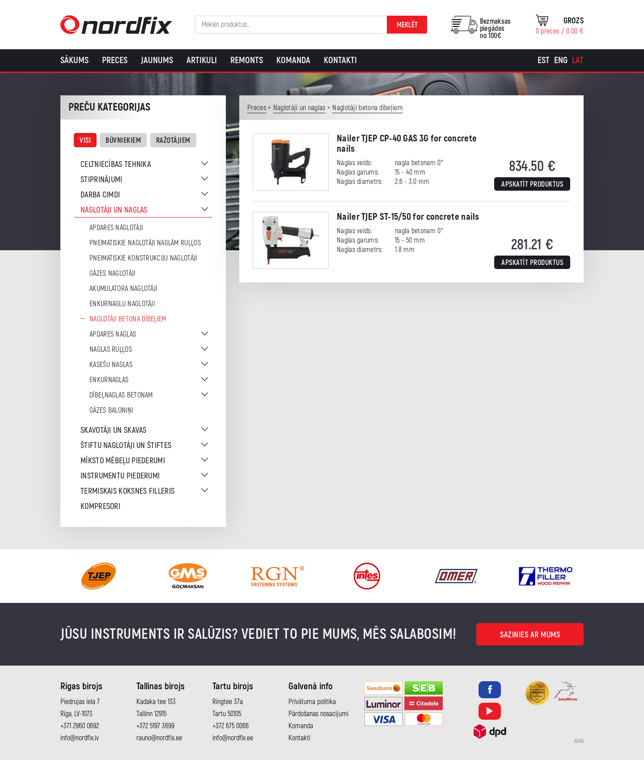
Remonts (246, 60)
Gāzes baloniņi (111, 410)
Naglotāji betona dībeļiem (127, 319)
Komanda (293, 60)
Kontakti (340, 60)
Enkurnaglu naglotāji (122, 303)
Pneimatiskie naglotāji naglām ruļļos (145, 243)
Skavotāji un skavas (113, 430)
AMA (579, 741)
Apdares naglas (112, 334)
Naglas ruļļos (110, 349)
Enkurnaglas (108, 380)
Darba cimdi (100, 195)
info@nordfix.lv (79, 738)
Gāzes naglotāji (112, 273)
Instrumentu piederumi (120, 476)
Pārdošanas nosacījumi (318, 713)
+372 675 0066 (230, 726)
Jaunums (157, 60)
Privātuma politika (312, 701)
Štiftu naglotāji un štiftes (125, 445)
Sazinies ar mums (530, 635)
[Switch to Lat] (578, 60)
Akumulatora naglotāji (123, 288)
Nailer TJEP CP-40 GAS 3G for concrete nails (407, 143)
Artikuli (201, 60)
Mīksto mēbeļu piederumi (122, 461)
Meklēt (407, 25)
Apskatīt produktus (532, 184)
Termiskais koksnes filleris (127, 491)
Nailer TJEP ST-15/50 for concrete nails (408, 217)
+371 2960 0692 (79, 726)
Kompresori (100, 506)
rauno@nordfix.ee (159, 738)
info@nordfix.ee (232, 738)
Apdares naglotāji (116, 227)
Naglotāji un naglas (114, 210)
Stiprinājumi (101, 180)
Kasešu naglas (110, 364)
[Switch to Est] (544, 60)
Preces (114, 60)
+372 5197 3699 (155, 726)
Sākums (74, 60)
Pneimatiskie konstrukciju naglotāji (143, 258)
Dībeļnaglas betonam (121, 395)
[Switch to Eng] (561, 60)
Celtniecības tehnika (115, 164)
